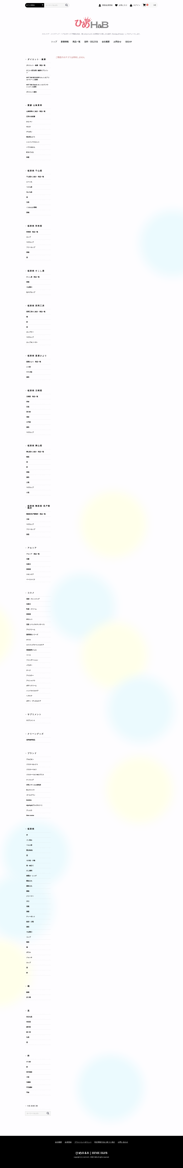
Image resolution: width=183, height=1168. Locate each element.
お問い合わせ (123, 1142)
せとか (28, 126)
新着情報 (65, 42)
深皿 (27, 534)
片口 (27, 901)
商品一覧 (76, 42)
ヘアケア (29, 696)
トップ (54, 42)
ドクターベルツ (31, 769)
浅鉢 (27, 417)
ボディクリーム (31, 685)
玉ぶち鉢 (29, 192)
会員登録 (68, 1142)
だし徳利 (29, 870)
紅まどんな (30, 152)
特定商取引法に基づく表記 (104, 1142)
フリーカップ (30, 247)
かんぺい (29, 121)
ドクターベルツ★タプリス (35, 774)
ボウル (28, 952)
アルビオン (30, 759)
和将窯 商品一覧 (32, 232)
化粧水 (28, 564)
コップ (28, 937)
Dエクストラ (30, 790)
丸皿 (27, 1037)
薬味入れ (29, 886)
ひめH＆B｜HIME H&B (92, 1153)
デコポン (29, 132)
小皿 (27, 492)
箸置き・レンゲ (31, 876)
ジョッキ (29, 957)
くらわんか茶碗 (31, 207)
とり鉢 (28, 367)
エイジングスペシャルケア (35, 645)
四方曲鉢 (29, 1072)
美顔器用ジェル (31, 650)
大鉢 (27, 519)
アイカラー (30, 675)
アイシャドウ (30, 680)
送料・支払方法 (91, 42)
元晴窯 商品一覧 (32, 396)
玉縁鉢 (28, 1082)
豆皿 (27, 407)
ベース (28, 655)
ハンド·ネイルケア (32, 691)
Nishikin (29, 800)
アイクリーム (30, 629)
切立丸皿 (29, 1017)
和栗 (27, 157)
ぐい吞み (29, 840)
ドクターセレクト (32, 764)
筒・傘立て (30, 865)
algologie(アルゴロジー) (34, 805)
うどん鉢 (29, 187)
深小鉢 (28, 412)
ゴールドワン (30, 795)
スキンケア (30, 574)
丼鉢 (27, 402)
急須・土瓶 (30, 922)
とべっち (29, 182)
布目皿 (28, 1022)
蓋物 (27, 891)
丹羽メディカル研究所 (33, 785)
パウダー (29, 665)
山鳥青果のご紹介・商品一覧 (35, 111)
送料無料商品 (30, 740)
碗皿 (27, 457)
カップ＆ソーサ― (32, 342)
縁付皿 (28, 1027)
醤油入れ (29, 881)
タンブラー (30, 332)
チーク (28, 670)
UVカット (29, 619)
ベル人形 (29, 845)
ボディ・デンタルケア (33, 701)
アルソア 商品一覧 (33, 554)
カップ (28, 237)
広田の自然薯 (30, 116)
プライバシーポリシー (83, 1142)
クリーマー (30, 896)
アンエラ (29, 810)
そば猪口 (29, 287)
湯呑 (27, 377)
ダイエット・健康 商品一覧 (35, 65)
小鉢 (27, 1077)
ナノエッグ (30, 780)
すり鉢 (28, 1062)
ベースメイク (30, 579)
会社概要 (106, 42)
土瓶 (27, 482)
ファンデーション (32, 660)
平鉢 (27, 1092)
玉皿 (27, 202)
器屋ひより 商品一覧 (33, 362)
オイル (28, 640)
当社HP (128, 42)
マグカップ (30, 242)
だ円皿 (28, 422)
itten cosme (30, 815)
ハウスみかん (30, 147)
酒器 (27, 911)
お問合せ (117, 42)
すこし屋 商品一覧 (33, 277)
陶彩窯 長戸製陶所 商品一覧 (36, 514)
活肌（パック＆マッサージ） (35, 624)
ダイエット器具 (31, 92)
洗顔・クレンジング (33, 599)
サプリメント (30, 720)
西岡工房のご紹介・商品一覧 (35, 312)
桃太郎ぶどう (30, 137)
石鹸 (27, 559)
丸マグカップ (30, 292)
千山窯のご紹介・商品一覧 (35, 177)
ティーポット (30, 916)
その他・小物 (30, 860)
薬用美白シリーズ (32, 634)
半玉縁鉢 (29, 1087)
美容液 (28, 569)
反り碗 (28, 997)
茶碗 (27, 212)
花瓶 (27, 906)
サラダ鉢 (29, 372)
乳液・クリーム (31, 609)
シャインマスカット (33, 142)
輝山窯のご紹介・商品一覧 (35, 452)
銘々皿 (28, 1032)
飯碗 (27, 992)
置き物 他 (29, 850)
